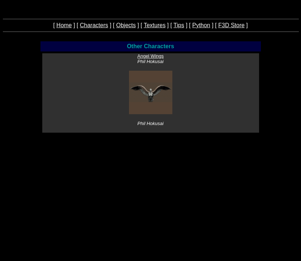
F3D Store (231, 25)
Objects (126, 25)
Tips (178, 25)
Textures (154, 25)
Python (201, 25)
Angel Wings (150, 56)
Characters (94, 25)
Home (64, 25)
